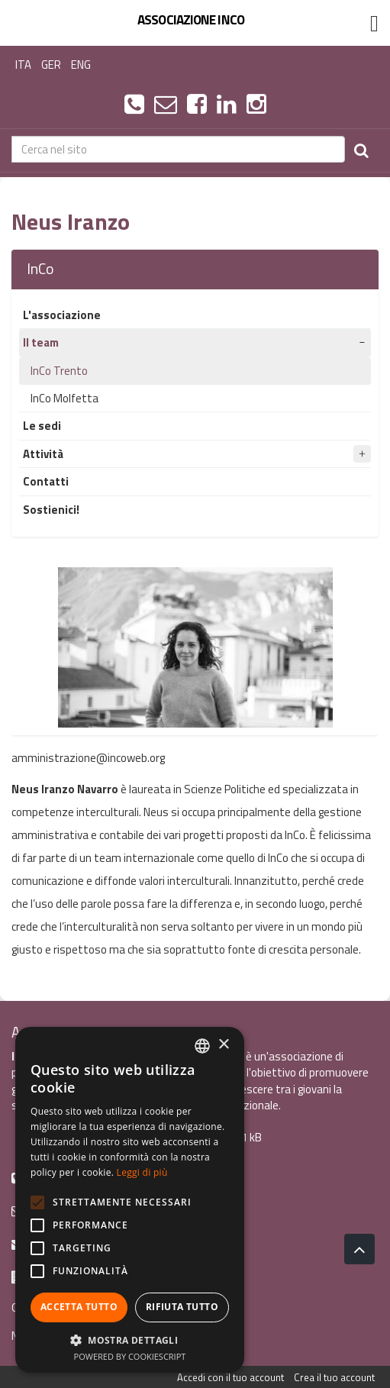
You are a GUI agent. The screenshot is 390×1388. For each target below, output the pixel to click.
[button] (130, 1339)
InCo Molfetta (64, 398)
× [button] (223, 1045)
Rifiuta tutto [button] (182, 1306)
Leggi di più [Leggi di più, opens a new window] (142, 1172)
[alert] (129, 1200)
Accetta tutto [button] (79, 1306)
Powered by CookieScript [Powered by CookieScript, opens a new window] (130, 1356)
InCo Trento (59, 370)
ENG (81, 64)
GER (51, 64)
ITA (23, 64)
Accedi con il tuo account (230, 1377)
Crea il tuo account (334, 1377)
